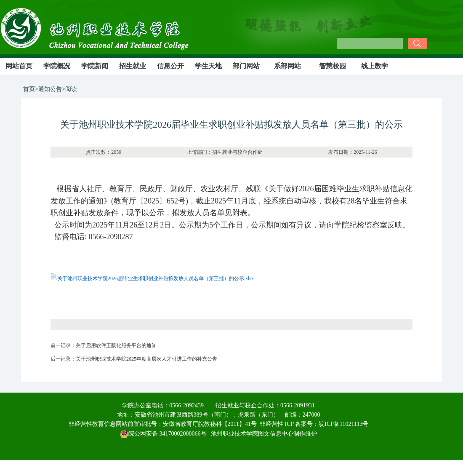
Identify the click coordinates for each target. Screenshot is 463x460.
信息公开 (170, 66)
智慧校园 (332, 66)
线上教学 (374, 66)
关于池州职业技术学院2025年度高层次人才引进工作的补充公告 (146, 359)
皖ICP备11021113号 (343, 424)
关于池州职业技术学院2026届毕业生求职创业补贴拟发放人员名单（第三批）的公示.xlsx (155, 278)
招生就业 (132, 66)
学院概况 (56, 66)
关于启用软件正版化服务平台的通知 (116, 345)
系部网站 (287, 66)
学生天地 (208, 66)
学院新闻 (94, 66)
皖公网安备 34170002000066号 (163, 434)
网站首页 (18, 66)
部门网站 (246, 66)
